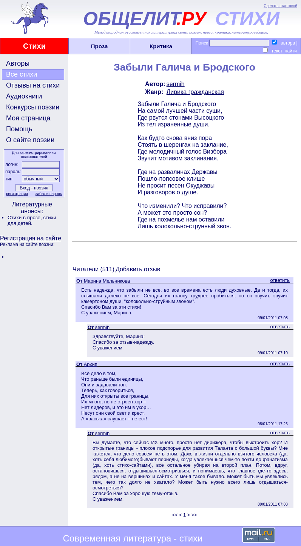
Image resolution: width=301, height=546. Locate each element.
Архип (90, 364)
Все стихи (21, 74)
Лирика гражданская (195, 92)
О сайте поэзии (30, 140)
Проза (99, 46)
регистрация (17, 194)
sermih (176, 84)
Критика (161, 46)
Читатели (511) (93, 269)
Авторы (17, 63)
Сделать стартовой (280, 6)
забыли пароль (49, 194)
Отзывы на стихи (33, 85)
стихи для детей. (32, 220)
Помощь (19, 129)
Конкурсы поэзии (32, 107)
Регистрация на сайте (30, 238)
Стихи (34, 46)
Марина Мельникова (107, 281)
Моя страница (28, 118)
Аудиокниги (24, 96)
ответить (280, 280)
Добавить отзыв (138, 269)
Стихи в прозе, (25, 217)
